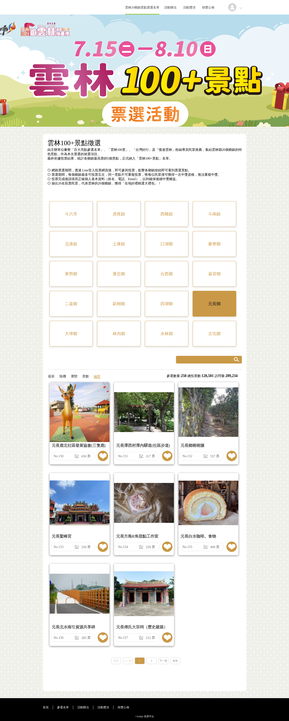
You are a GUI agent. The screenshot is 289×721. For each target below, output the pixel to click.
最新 (51, 376)
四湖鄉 (166, 303)
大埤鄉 (71, 333)
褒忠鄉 (119, 273)
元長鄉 (214, 303)
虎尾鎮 (119, 214)
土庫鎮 (119, 244)
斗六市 (71, 214)
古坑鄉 (214, 333)
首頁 (115, 660)
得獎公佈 (208, 7)
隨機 (62, 376)
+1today (139, 716)
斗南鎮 (214, 214)
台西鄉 (166, 273)
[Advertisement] (144, 676)
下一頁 (163, 660)
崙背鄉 (214, 273)
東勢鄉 (71, 273)
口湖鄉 (166, 244)
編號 (97, 376)
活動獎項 (189, 7)
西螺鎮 (166, 214)
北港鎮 (71, 244)
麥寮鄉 (214, 244)
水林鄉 (166, 333)
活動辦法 (170, 7)
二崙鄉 (71, 303)
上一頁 (128, 660)
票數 (85, 376)
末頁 (175, 660)
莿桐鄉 (119, 303)
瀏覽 (74, 376)
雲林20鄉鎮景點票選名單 (142, 7)
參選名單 (63, 707)
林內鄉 (119, 333)
